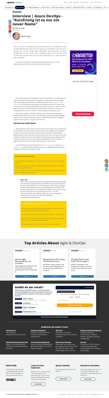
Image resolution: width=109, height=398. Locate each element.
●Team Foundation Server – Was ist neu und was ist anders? (41, 224)
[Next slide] (107, 8)
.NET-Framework (9, 7)
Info (91, 2)
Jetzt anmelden (38, 384)
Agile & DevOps (20, 7)
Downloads (76, 2)
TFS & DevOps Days (48, 145)
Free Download (83, 114)
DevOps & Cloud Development (90, 330)
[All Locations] (106, 169)
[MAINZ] (106, 166)
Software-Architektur (38, 330)
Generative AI (11, 330)
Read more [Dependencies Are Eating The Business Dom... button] (54, 276)
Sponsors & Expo (84, 2)
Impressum (80, 394)
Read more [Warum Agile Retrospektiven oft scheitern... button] (26, 276)
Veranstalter (62, 394)
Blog (71, 2)
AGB (87, 394)
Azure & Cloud (45, 7)
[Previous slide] (1, 8)
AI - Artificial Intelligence (32, 7)
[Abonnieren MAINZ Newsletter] (68, 297)
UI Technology (98, 7)
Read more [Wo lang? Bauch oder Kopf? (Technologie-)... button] (82, 276)
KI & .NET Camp (98, 2)
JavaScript (68, 7)
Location (66, 2)
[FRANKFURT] (106, 162)
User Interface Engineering (40, 342)
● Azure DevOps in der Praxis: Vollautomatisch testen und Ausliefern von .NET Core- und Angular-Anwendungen (43, 219)
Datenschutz (71, 394)
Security (89, 7)
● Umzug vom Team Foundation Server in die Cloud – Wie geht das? (43, 214)
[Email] (75, 300)
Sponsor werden (63, 378)
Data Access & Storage (57, 7)
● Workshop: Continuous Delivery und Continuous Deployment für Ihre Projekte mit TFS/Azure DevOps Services (43, 209)
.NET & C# (59, 330)
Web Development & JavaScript (17, 342)
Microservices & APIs (79, 7)
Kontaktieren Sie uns (96, 394)
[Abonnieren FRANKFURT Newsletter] (74, 297)
